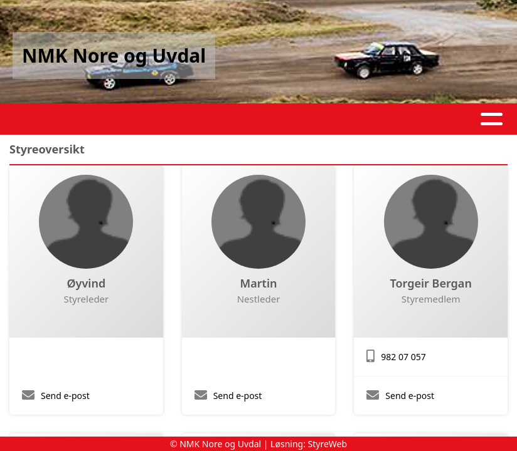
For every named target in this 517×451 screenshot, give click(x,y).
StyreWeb (328, 444)
